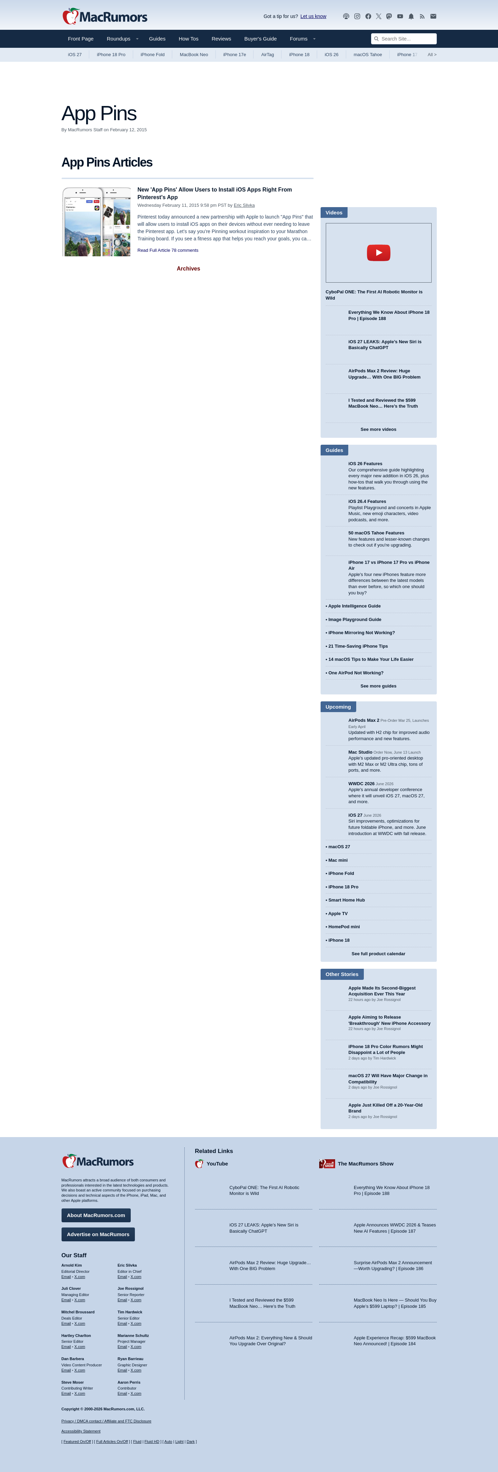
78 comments (185, 250)
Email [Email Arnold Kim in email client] (66, 1275)
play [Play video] (379, 253)
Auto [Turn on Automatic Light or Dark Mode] (168, 1441)
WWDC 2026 (362, 783)
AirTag (267, 54)
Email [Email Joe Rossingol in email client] (122, 1299)
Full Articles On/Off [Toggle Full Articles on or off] (112, 1441)
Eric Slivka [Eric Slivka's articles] (127, 1264)
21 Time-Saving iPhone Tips (358, 646)
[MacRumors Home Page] (105, 16)
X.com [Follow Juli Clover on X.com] (79, 1299)
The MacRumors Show (366, 1162)
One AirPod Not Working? (356, 672)
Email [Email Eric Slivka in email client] (122, 1275)
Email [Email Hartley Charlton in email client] (66, 1346)
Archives (188, 269)
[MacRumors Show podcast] (346, 16)
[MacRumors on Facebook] (368, 16)
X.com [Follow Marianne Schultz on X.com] (136, 1346)
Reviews (221, 39)
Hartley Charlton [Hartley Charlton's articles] (76, 1334)
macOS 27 (339, 846)
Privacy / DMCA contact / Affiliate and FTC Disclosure (106, 1421)
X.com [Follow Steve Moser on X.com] (79, 1392)
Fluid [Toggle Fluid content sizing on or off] (137, 1441)
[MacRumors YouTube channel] (400, 16)
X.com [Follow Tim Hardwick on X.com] (136, 1322)
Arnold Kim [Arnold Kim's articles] (72, 1264)
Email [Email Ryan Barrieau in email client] (122, 1369)
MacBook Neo (194, 54)
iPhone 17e (234, 54)
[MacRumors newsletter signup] (433, 16)
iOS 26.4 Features (367, 501)
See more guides (378, 686)
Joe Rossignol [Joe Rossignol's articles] (131, 1287)
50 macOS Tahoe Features (377, 532)
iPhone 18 (299, 54)
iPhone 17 (407, 54)
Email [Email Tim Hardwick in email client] (122, 1322)
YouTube (217, 1162)
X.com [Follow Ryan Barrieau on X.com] (136, 1369)
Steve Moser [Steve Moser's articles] (73, 1381)
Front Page (81, 39)
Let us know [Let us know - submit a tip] (313, 16)
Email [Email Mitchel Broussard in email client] (66, 1322)
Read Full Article (154, 250)
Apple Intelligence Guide (354, 606)
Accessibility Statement (81, 1431)
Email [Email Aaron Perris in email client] (122, 1392)
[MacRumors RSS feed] (422, 16)
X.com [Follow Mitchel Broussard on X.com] (79, 1322)
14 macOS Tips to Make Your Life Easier (371, 659)
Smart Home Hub (347, 900)
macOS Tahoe (368, 54)
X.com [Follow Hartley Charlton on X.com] (79, 1346)
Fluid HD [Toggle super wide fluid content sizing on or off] (152, 1441)
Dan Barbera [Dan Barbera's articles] (73, 1358)
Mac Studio (360, 752)
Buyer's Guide (261, 39)
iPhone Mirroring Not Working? (362, 632)
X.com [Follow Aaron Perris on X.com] (136, 1392)
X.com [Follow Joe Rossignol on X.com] (136, 1299)
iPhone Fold (153, 54)
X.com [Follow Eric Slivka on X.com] (136, 1275)
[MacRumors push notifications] (411, 16)
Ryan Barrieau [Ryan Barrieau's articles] (131, 1358)
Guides (157, 39)
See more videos (378, 429)
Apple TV (338, 913)
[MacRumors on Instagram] (357, 16)
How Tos (189, 39)
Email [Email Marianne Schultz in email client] (122, 1346)
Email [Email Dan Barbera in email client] (66, 1369)
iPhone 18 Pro (111, 54)
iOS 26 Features (365, 463)
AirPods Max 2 (364, 720)
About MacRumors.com (96, 1214)
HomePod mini (344, 926)
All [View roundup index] (432, 54)
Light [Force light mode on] (179, 1441)
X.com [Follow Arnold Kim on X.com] (79, 1275)
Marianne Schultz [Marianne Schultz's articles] (133, 1334)
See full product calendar (378, 953)
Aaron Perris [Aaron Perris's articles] (129, 1381)
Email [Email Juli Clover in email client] (66, 1299)
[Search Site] (404, 38)
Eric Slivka (244, 205)
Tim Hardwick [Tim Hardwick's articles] (130, 1311)
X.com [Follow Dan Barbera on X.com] (79, 1369)
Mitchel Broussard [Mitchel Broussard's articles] (78, 1311)
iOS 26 (332, 54)
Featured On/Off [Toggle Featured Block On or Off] (77, 1441)
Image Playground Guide (355, 619)
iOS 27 (75, 54)
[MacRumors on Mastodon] (389, 16)
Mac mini (338, 860)
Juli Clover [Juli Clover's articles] (71, 1287)
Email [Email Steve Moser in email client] (66, 1392)
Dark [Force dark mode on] (191, 1441)
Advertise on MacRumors (98, 1233)
